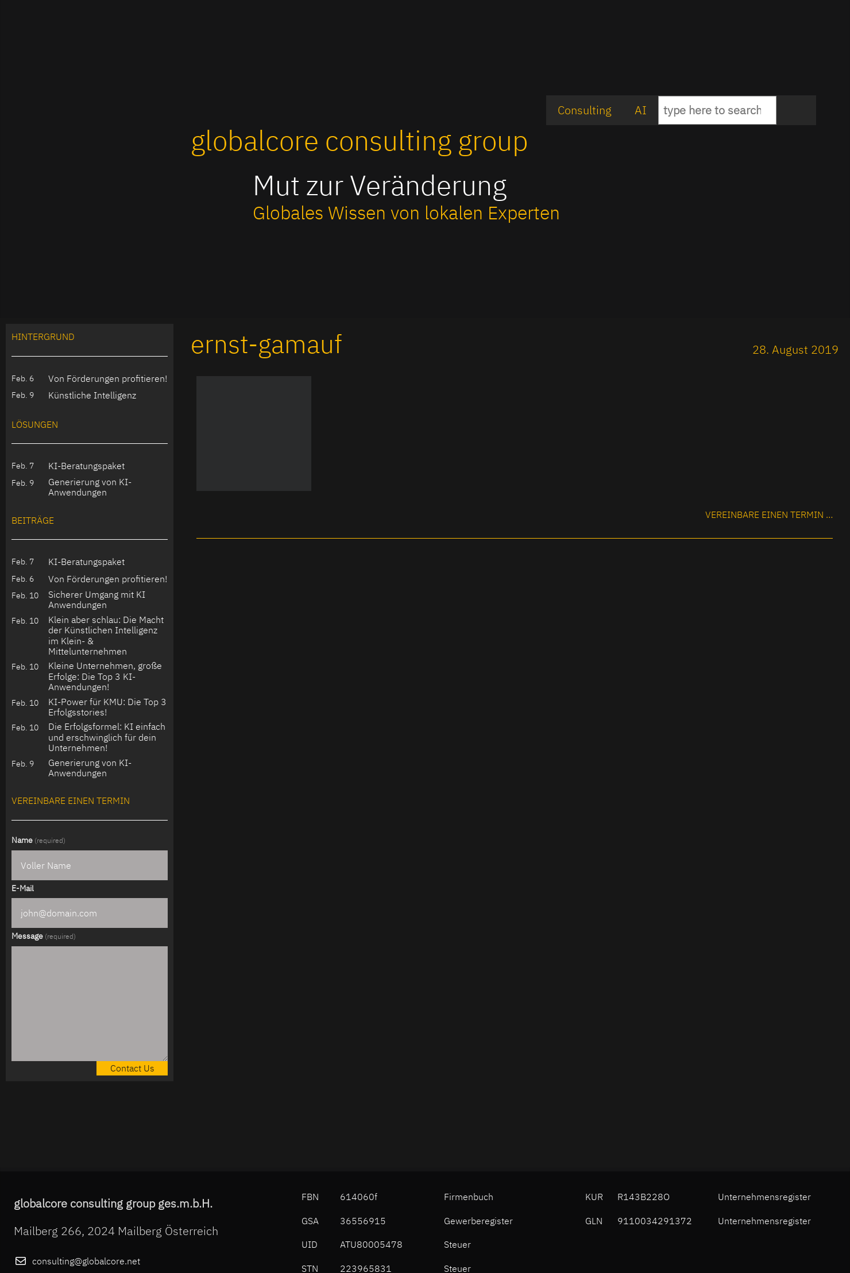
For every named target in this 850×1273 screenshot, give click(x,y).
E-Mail (22, 888)
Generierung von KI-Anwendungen (90, 487)
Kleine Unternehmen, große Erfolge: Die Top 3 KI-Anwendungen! (105, 676)
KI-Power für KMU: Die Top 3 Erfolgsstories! (107, 707)
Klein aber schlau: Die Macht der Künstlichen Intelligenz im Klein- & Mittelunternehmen (106, 635)
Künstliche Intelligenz (92, 395)
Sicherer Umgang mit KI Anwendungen (96, 599)
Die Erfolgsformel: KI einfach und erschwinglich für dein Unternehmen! (106, 737)
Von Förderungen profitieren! (107, 378)
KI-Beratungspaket (86, 466)
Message (43, 936)
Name (38, 840)
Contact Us (132, 1068)
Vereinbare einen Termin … (769, 514)
